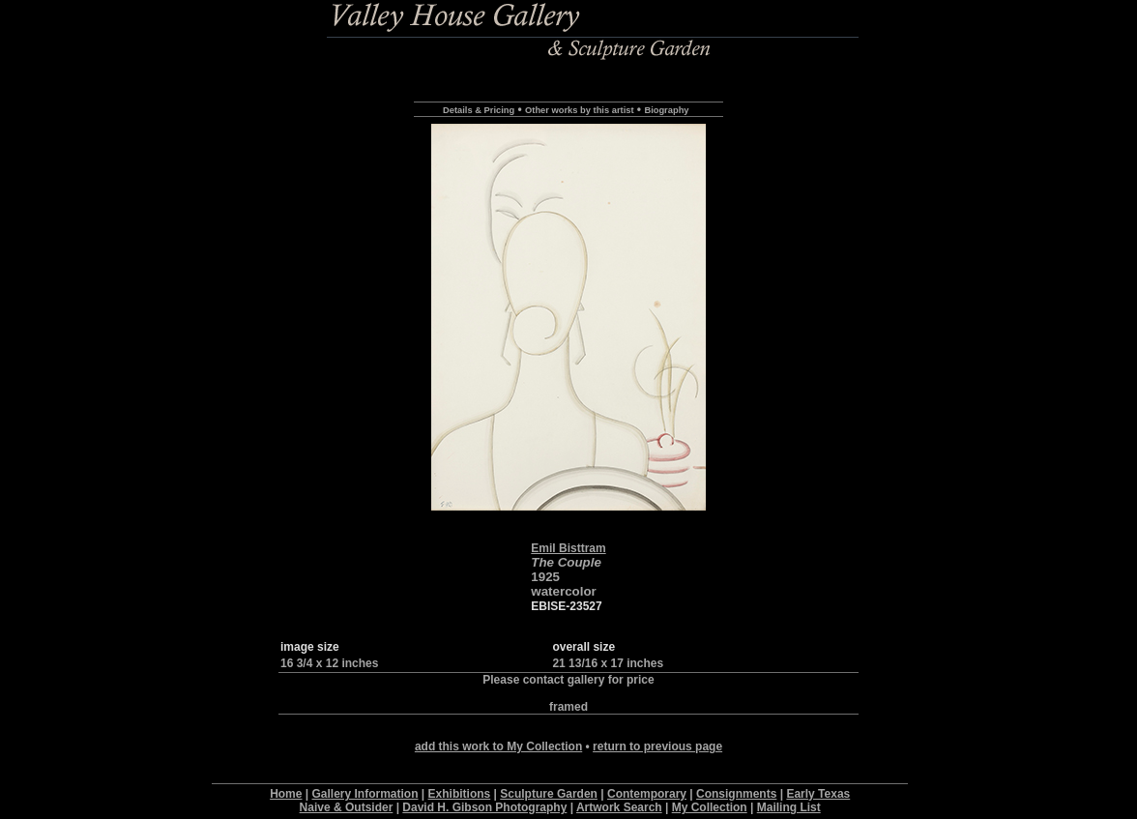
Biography (666, 110)
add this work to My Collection (498, 746)
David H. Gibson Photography (484, 807)
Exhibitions (459, 794)
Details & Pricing (478, 110)
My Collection (709, 807)
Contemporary (646, 794)
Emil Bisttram (568, 548)
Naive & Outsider (347, 807)
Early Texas (818, 794)
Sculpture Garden (549, 794)
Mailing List (789, 807)
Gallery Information (365, 794)
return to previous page (657, 746)
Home (286, 794)
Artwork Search (619, 807)
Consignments (736, 794)
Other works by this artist (579, 110)
